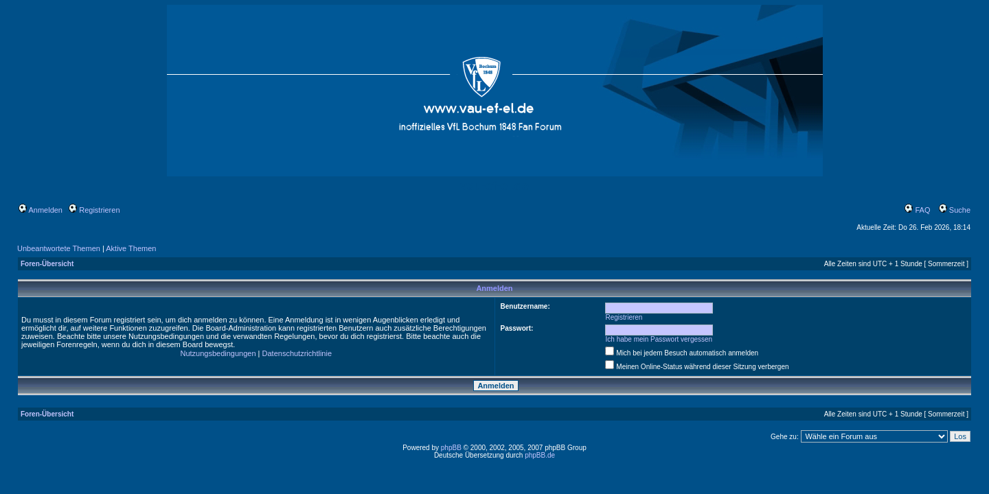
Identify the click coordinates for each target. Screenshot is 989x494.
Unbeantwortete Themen (58, 248)
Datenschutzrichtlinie (297, 353)
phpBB (451, 447)
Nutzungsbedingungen (217, 353)
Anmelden (40, 210)
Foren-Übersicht (47, 264)
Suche (954, 210)
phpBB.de (540, 455)
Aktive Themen (131, 248)
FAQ (917, 210)
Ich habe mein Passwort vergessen (659, 339)
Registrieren (94, 210)
